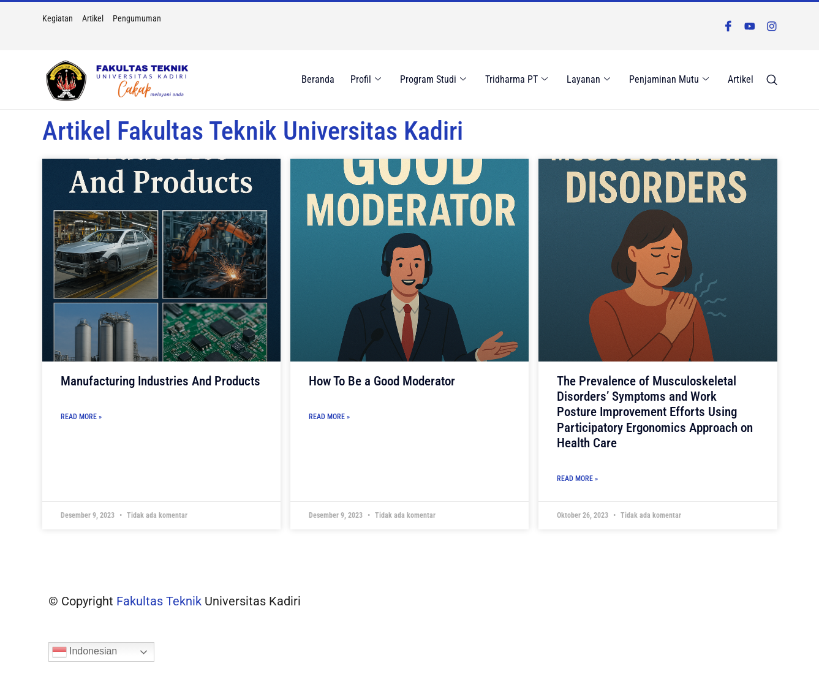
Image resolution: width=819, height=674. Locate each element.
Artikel (741, 79)
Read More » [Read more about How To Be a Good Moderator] (329, 416)
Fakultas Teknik (159, 601)
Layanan (589, 79)
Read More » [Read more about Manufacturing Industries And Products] (81, 416)
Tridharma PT (517, 79)
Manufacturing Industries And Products (160, 381)
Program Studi (434, 79)
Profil (366, 79)
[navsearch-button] (771, 80)
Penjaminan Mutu (669, 79)
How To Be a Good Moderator (382, 381)
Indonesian (85, 652)
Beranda (319, 79)
